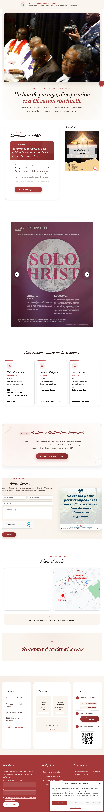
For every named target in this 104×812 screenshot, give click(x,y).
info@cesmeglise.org (14, 727)
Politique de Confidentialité (54, 780)
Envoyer (8, 534)
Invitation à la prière (82, 152)
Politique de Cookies (51, 776)
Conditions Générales (52, 772)
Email (5, 789)
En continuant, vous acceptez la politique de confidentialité (20, 799)
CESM (9, 390)
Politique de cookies (75, 808)
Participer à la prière (80, 401)
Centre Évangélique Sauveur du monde (42, 3)
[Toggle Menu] (101, 83)
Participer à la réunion (48, 401)
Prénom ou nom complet (12, 781)
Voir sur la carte (13, 401)
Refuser (76, 803)
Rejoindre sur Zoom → (48, 390)
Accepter (59, 803)
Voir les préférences (93, 803)
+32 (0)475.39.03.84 (14, 697)
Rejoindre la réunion (90, 719)
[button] (100, 784)
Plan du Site (48, 784)
